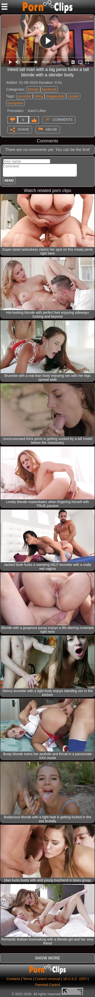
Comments (62, 120)
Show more (47, 958)
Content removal (47, 979)
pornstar (24, 96)
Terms (27, 979)
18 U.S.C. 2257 (75, 979)
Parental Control (47, 985)
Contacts (13, 979)
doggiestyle (55, 96)
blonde (33, 89)
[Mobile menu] (4, 7)
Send (9, 180)
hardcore (49, 89)
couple (73, 96)
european (15, 103)
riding (38, 96)
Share (23, 129)
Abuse (51, 129)
